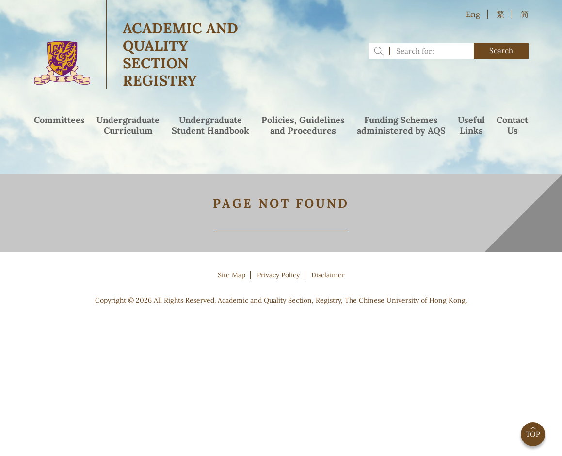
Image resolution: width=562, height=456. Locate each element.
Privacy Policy (278, 275)
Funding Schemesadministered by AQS (401, 125)
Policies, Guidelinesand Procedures (303, 125)
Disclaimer (328, 275)
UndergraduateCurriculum (128, 125)
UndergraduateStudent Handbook (210, 125)
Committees (59, 120)
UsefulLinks (471, 125)
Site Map (231, 275)
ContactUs (512, 125)
